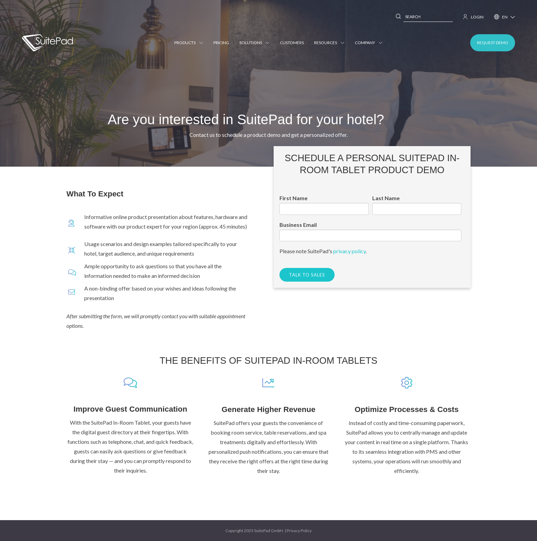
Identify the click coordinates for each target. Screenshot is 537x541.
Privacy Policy (299, 530)
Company (369, 42)
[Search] (398, 17)
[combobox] (428, 17)
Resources (329, 42)
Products (188, 42)
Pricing (221, 42)
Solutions (254, 42)
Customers (292, 42)
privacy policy (349, 251)
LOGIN (473, 17)
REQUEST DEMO (492, 42)
